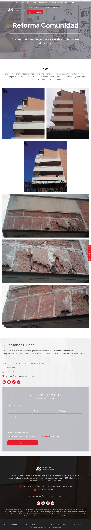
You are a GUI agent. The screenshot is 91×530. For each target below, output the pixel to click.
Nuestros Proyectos (51, 7)
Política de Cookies (36, 527)
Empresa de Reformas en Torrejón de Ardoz (19, 510)
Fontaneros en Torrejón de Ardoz (75, 514)
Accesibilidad (58, 525)
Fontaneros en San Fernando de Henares (37, 516)
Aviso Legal (45, 436)
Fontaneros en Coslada (59, 516)
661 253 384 (20, 3)
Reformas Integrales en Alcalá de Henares (25, 512)
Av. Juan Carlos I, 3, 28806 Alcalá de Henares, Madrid (26, 363)
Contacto (71, 7)
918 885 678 (32, 3)
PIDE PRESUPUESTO (90, 253)
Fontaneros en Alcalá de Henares (52, 514)
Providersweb (56, 527)
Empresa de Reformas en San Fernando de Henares (52, 510)
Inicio (30, 7)
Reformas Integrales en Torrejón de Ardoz (53, 512)
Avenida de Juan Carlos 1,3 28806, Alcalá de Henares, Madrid (47, 486)
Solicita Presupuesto (35, 12)
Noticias (63, 7)
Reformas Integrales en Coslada (30, 514)
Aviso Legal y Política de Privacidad (75, 525)
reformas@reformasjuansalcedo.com (53, 3)
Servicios (39, 7)
